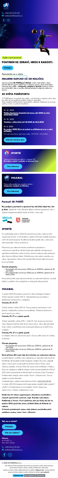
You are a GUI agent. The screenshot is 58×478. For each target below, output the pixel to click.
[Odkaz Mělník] (7, 221)
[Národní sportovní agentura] (23, 221)
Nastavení (40, 476)
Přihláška (8, 68)
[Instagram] (8, 20)
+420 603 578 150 (12, 13)
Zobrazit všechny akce (15, 140)
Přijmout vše (18, 476)
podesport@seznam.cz (14, 16)
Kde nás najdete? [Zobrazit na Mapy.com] (12, 433)
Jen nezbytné (30, 476)
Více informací (13, 166)
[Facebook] (4, 20)
